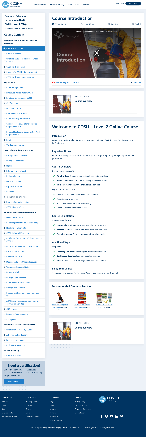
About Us (5, 402)
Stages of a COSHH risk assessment (21, 72)
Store (28, 413)
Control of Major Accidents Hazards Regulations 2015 (21, 125)
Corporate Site (7, 413)
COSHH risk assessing (15, 67)
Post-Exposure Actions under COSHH (22, 246)
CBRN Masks (11, 309)
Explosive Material (14, 186)
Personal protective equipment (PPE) (22, 223)
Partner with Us (56, 420)
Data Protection (81, 405)
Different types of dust (16, 171)
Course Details (40, 4)
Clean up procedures (15, 251)
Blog (3, 409)
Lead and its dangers (15, 340)
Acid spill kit (11, 319)
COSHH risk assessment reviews (20, 77)
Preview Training (57, 4)
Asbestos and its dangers (16, 335)
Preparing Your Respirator (17, 314)
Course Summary (13, 355)
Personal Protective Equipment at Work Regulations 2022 (23, 133)
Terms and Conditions (83, 409)
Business (86, 4)
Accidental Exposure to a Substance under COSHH (24, 239)
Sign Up (53, 405)
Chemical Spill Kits (14, 257)
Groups (28, 409)
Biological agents (13, 176)
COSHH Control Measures (17, 233)
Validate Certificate (33, 417)
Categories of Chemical (16, 155)
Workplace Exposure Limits (17, 267)
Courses (29, 405)
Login (52, 402)
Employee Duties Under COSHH (20, 93)
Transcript (137, 83)
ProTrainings (55, 428)
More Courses (73, 4)
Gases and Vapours (14, 181)
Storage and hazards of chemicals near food (23, 294)
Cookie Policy (80, 413)
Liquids (9, 166)
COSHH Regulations (15, 87)
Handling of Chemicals (16, 228)
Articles (53, 409)
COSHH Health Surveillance (18, 282)
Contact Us (54, 417)
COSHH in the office (15, 207)
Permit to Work (12, 272)
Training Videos (31, 402)
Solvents (10, 192)
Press (4, 405)
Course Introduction (14, 48)
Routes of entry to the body (18, 202)
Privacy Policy (80, 402)
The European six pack (16, 145)
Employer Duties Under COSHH (19, 98)
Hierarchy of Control (15, 217)
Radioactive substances (16, 345)
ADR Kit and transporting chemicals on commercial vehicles (22, 302)
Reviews (53, 413)
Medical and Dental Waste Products (21, 262)
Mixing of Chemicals (15, 161)
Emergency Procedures (16, 277)
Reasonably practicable (16, 113)
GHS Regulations (13, 108)
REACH (9, 140)
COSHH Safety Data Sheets (18, 118)
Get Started (13, 381)
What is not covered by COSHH (19, 330)
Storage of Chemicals (15, 288)
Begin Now (133, 3)
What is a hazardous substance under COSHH (22, 60)
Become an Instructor (9, 417)
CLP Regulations (13, 103)
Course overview (13, 54)
